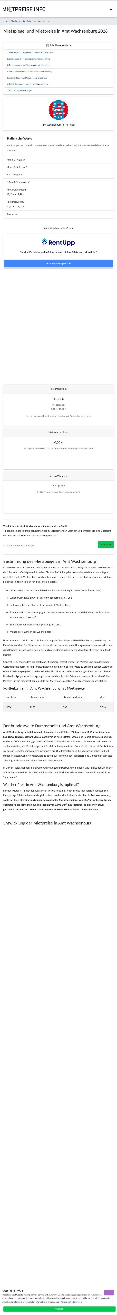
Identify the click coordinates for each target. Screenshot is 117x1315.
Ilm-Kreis (27, 21)
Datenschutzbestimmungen (71, 1302)
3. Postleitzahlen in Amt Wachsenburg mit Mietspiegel (28, 65)
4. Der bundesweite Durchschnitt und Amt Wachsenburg (29, 71)
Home (5, 21)
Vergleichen (106, 544)
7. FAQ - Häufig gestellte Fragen (19, 90)
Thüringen (15, 21)
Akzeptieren (59, 1309)
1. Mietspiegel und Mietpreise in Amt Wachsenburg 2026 (30, 52)
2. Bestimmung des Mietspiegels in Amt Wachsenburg (28, 59)
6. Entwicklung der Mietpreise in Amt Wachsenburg (27, 84)
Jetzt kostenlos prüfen (58, 263)
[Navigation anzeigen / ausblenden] (110, 9)
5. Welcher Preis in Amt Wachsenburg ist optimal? (27, 78)
